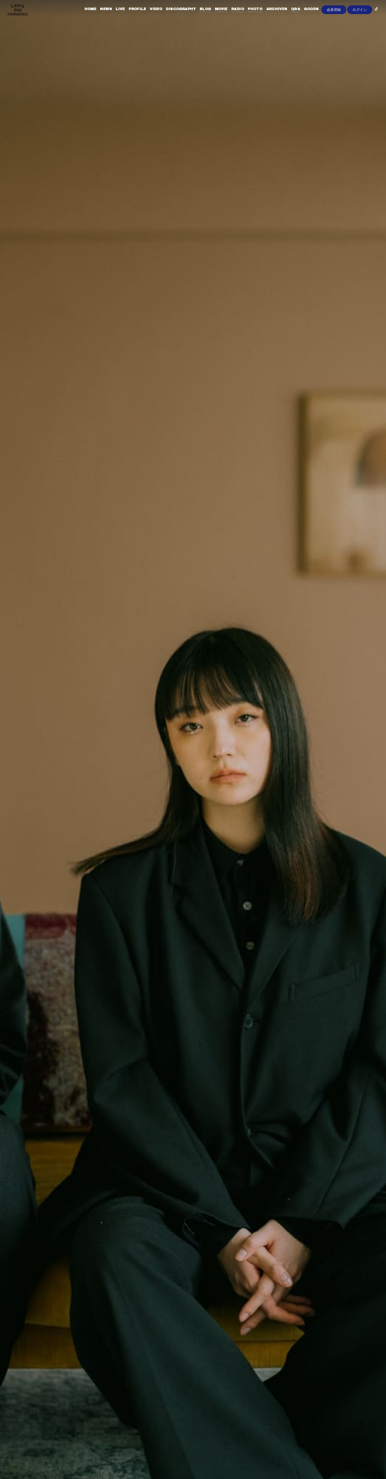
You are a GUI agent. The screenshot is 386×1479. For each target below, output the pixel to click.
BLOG (199, 15)
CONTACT (326, 15)
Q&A (289, 15)
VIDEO (150, 15)
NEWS (100, 15)
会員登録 (334, 24)
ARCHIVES (270, 15)
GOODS (305, 15)
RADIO (231, 15)
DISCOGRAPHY (175, 15)
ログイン (360, 24)
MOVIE (215, 15)
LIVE (114, 15)
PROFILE (131, 15)
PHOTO (249, 15)
